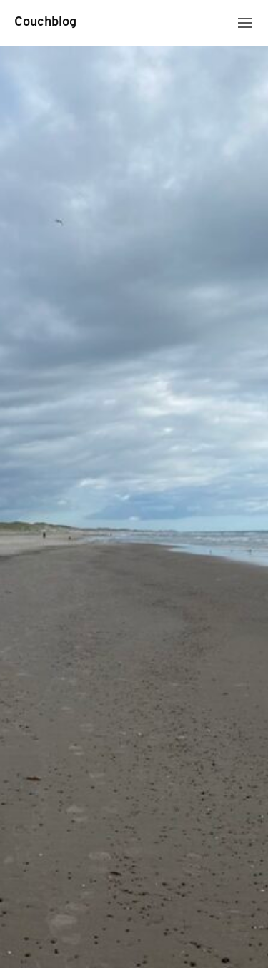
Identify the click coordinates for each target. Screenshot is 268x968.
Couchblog (45, 22)
